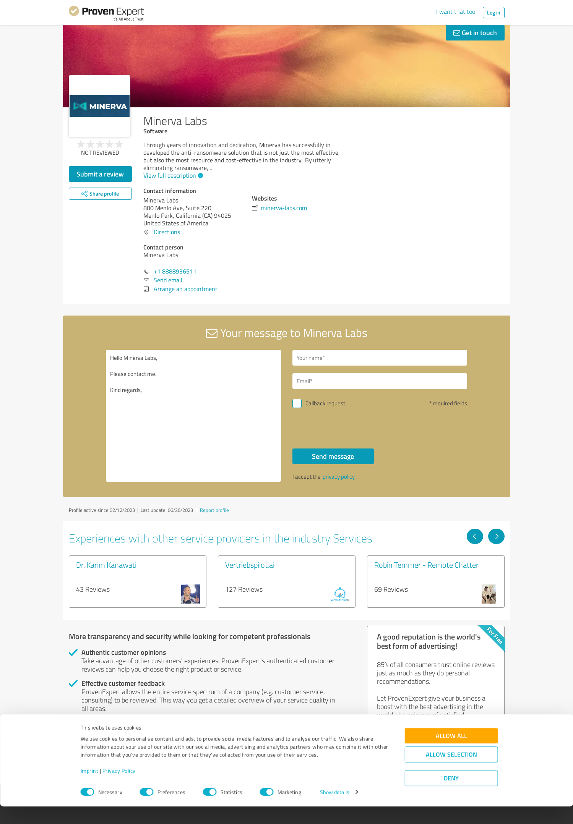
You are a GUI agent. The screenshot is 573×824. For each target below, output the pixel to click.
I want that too (455, 11)
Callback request (325, 403)
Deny (451, 795)
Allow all (451, 753)
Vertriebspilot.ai (249, 564)
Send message (333, 456)
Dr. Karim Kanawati (106, 564)
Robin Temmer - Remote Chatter (426, 564)
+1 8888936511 (175, 271)
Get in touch (475, 32)
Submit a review (100, 174)
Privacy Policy (119, 788)
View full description (172, 175)
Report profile (214, 510)
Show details (334, 809)
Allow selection (451, 771)
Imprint (90, 788)
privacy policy (339, 477)
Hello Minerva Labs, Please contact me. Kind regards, (193, 416)
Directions (167, 232)
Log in (493, 12)
